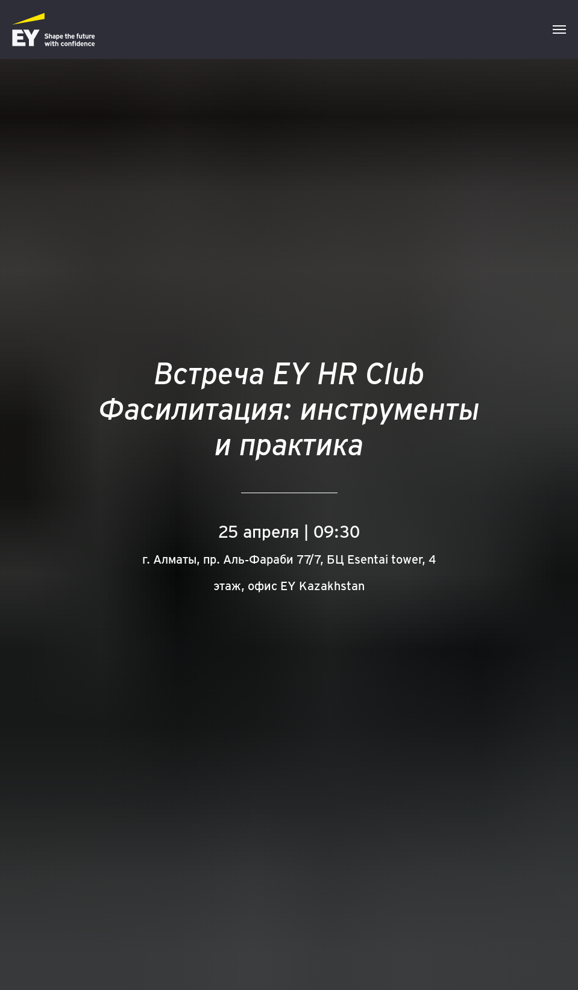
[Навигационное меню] (559, 29)
